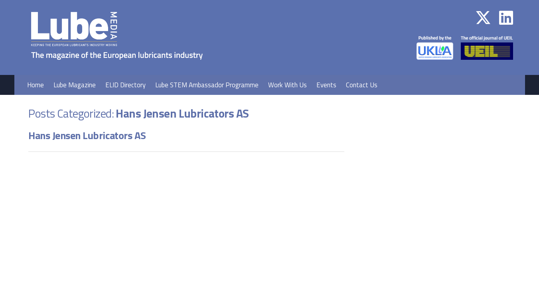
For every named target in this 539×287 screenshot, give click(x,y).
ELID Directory (125, 85)
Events (326, 85)
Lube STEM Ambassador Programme (207, 85)
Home (35, 85)
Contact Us (361, 85)
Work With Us (287, 85)
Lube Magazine (74, 85)
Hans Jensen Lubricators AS (87, 135)
